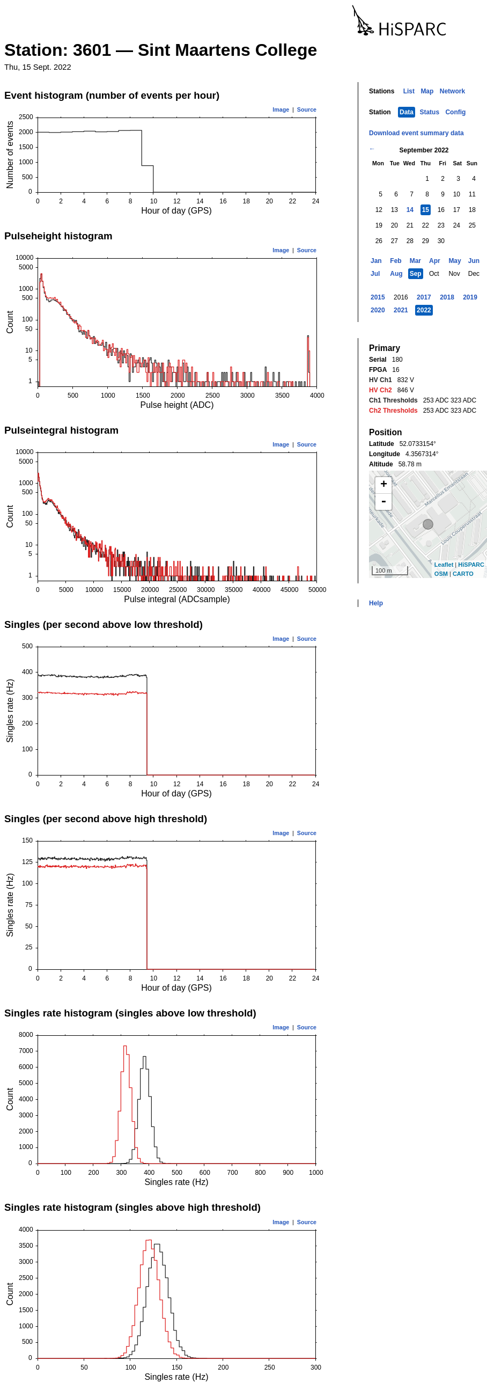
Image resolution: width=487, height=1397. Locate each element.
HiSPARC (471, 564)
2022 (424, 310)
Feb (395, 261)
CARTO (463, 573)
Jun (473, 261)
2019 (470, 297)
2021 (401, 310)
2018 (447, 297)
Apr (434, 261)
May (454, 261)
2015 (378, 297)
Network (452, 91)
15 (425, 210)
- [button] (383, 502)
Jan (376, 261)
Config (455, 112)
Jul (375, 273)
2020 (378, 310)
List (409, 91)
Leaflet (443, 564)
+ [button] (383, 485)
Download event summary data (416, 133)
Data (407, 112)
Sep (416, 273)
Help (376, 603)
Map (426, 91)
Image (280, 109)
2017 (424, 297)
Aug (396, 273)
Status (429, 112)
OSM (441, 573)
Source (306, 109)
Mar (415, 261)
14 (410, 210)
